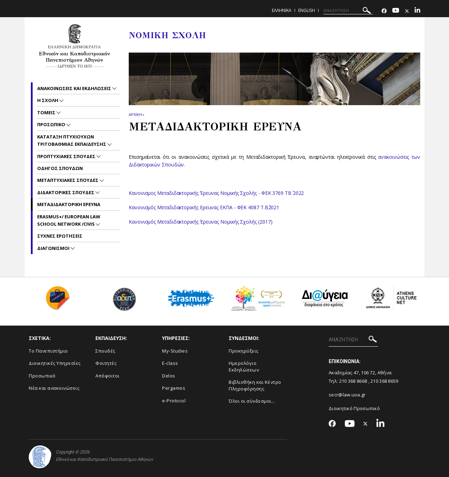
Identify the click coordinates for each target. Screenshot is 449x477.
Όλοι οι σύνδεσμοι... (252, 401)
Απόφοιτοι (107, 376)
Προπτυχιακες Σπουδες (66, 156)
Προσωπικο (51, 124)
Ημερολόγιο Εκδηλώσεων (244, 366)
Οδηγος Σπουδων (60, 168)
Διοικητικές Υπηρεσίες (55, 363)
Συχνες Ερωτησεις (59, 236)
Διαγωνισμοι (54, 248)
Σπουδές (105, 351)
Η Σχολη (48, 100)
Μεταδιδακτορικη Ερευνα (68, 204)
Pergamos (173, 388)
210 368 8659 (384, 381)
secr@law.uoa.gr (347, 394)
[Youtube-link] (395, 11)
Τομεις (46, 112)
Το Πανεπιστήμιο (48, 351)
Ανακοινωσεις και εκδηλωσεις (74, 88)
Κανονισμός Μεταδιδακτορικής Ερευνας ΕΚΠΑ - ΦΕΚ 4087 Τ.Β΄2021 (204, 207)
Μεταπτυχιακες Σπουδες (68, 180)
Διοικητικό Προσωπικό (354, 408)
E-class (170, 363)
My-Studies (175, 351)
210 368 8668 (353, 381)
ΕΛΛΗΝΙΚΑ (281, 10)
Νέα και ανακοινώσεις (54, 388)
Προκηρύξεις (244, 351)
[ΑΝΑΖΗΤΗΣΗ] (348, 10)
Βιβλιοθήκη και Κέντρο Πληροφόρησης (255, 385)
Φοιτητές (105, 363)
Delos (168, 376)
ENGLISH (306, 10)
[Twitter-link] (407, 11)
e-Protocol (174, 400)
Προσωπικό (42, 376)
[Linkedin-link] (417, 11)
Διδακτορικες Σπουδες (66, 192)
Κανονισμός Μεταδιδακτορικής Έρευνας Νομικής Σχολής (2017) (200, 221)
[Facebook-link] (384, 11)
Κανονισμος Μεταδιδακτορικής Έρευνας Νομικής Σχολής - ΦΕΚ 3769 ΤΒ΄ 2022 (216, 193)
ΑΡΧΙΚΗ (135, 114)
